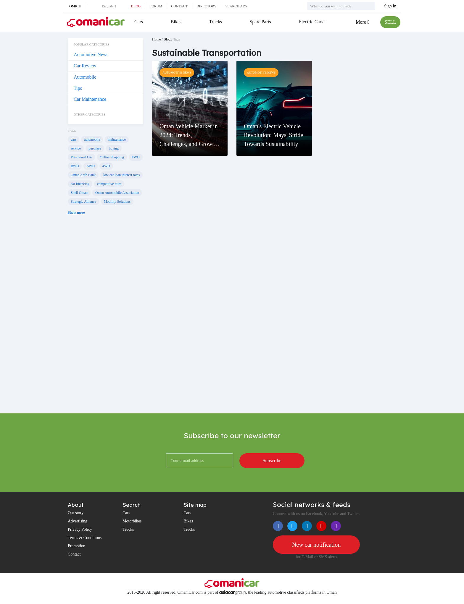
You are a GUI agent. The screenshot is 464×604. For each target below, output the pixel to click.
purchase (94, 148)
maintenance (117, 139)
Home (156, 39)
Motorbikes (132, 521)
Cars (138, 21)
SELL (390, 22)
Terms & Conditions (85, 537)
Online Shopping (112, 157)
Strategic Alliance (83, 201)
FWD (136, 157)
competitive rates (109, 184)
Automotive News (91, 54)
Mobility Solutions (117, 201)
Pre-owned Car (81, 157)
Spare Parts (260, 21)
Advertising (77, 521)
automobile (92, 139)
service (76, 148)
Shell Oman (79, 193)
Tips (78, 88)
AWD (90, 166)
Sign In (390, 6)
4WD (106, 166)
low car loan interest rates (121, 175)
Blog (136, 6)
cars (73, 139)
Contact (179, 6)
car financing (80, 184)
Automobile (85, 76)
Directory (206, 6)
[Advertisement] (105, 318)
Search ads (236, 6)
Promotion (76, 546)
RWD (75, 166)
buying (114, 148)
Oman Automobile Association (117, 193)
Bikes (176, 21)
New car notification (316, 544)
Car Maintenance (90, 99)
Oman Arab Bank (83, 175)
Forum (155, 6)
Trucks (215, 21)
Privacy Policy (80, 529)
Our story (75, 513)
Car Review (85, 65)
